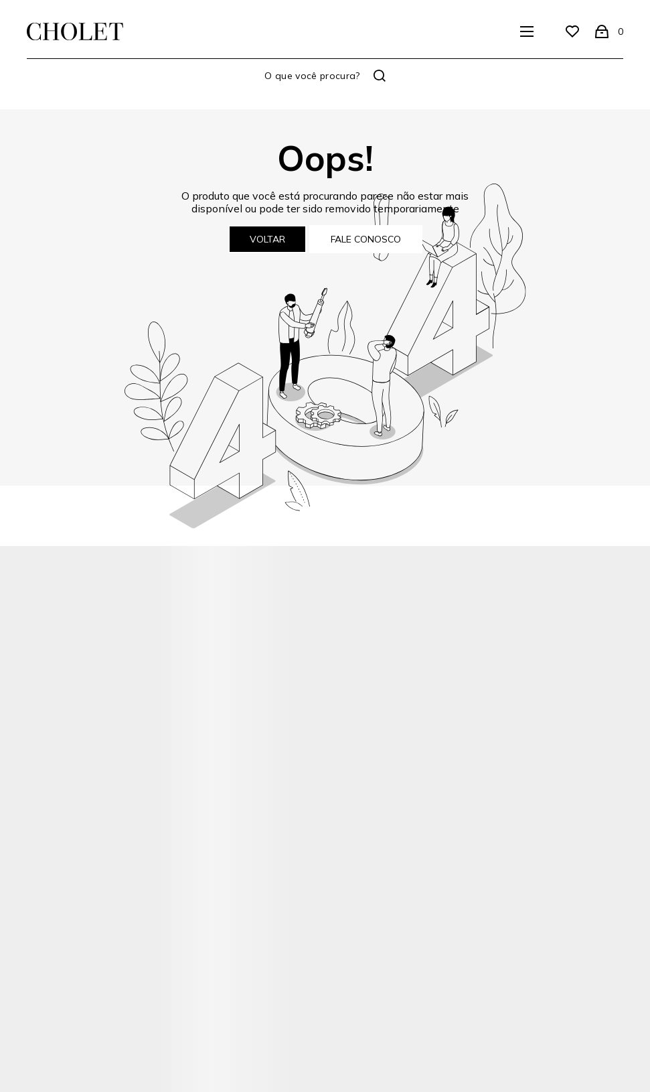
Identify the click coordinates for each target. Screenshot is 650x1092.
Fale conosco (366, 239)
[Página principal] (75, 31)
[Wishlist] (572, 31)
